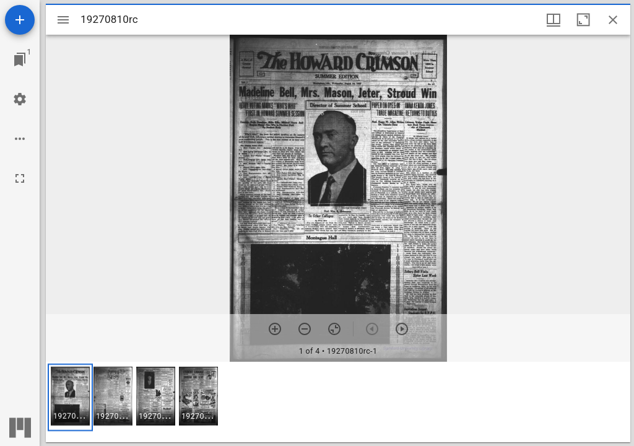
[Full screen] (20, 178)
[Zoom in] (275, 329)
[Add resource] (20, 20)
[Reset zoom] (334, 329)
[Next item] (402, 329)
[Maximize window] (583, 20)
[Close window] (613, 20)
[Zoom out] (304, 329)
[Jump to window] (20, 59)
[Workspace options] (20, 139)
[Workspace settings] (20, 99)
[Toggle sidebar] (63, 20)
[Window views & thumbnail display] (553, 20)
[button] (70, 397)
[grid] (338, 402)
